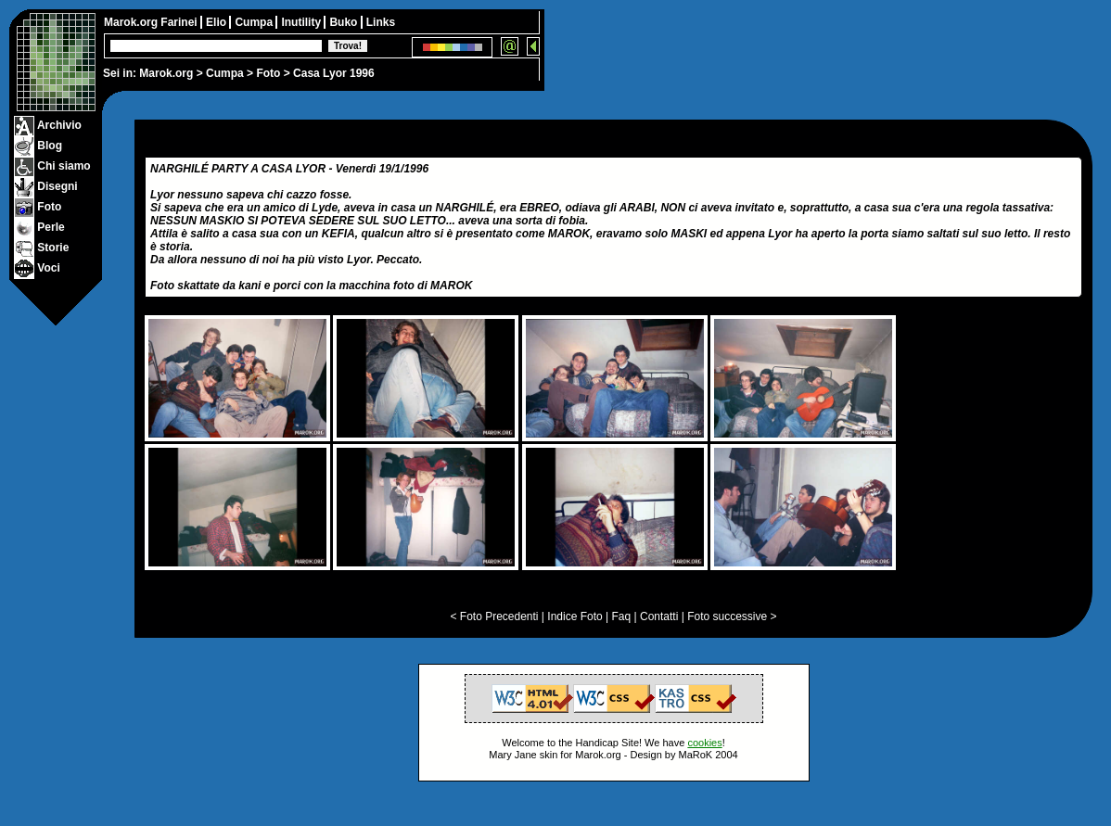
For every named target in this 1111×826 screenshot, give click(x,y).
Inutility (302, 22)
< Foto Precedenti (494, 616)
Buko (344, 22)
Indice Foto (574, 616)
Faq (622, 616)
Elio (217, 22)
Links (380, 22)
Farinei (180, 22)
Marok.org (166, 73)
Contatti (659, 616)
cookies (704, 742)
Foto (268, 73)
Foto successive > (731, 616)
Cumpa (225, 73)
